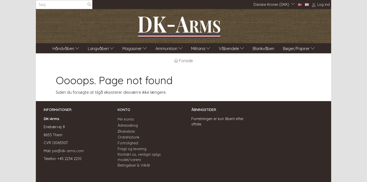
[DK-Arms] (179, 26)
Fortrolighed (128, 143)
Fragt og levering (132, 149)
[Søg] (89, 4)
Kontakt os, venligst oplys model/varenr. (139, 157)
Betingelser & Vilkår (134, 165)
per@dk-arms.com (68, 151)
